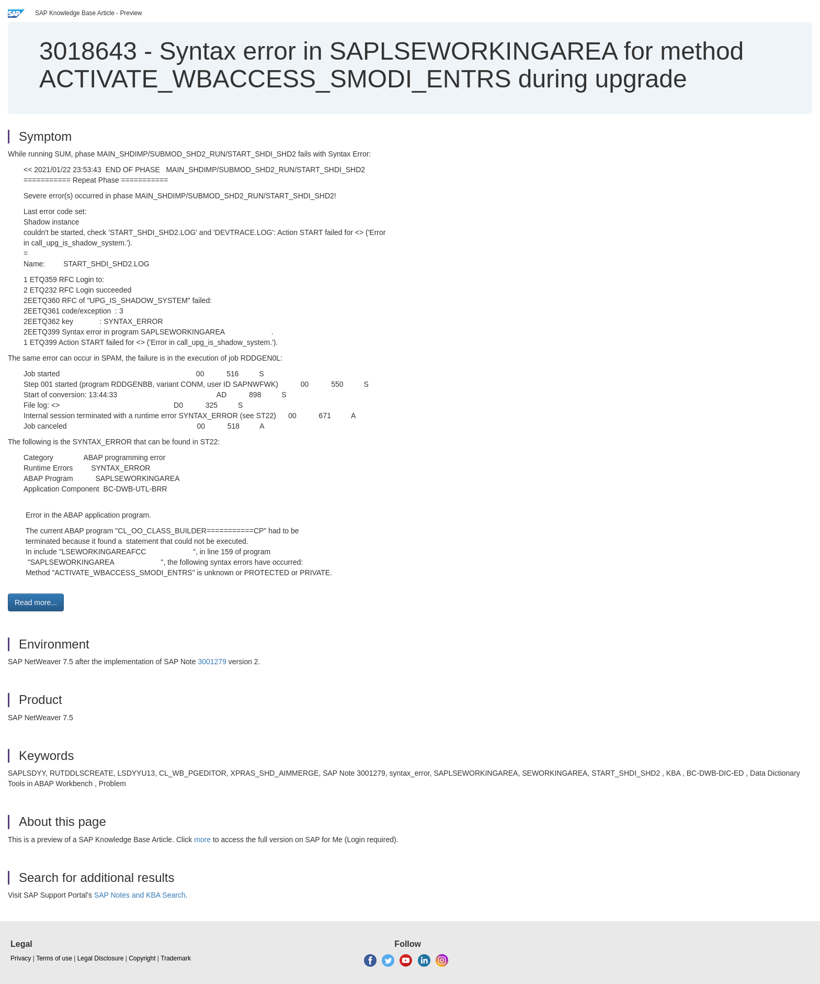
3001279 (212, 661)
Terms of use (54, 958)
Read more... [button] (36, 602)
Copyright (142, 958)
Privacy (20, 958)
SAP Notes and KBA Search (140, 895)
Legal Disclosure (100, 958)
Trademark (176, 958)
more (202, 839)
